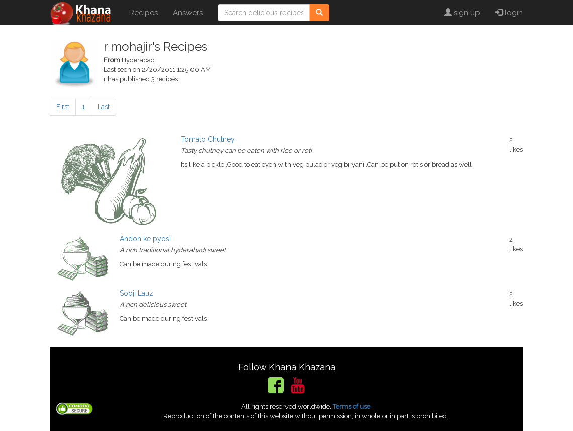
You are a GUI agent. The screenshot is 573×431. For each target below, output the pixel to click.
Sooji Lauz (136, 293)
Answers (188, 12)
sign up (462, 12)
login (509, 12)
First (62, 107)
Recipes (143, 12)
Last (104, 107)
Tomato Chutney (208, 139)
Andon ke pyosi (145, 239)
